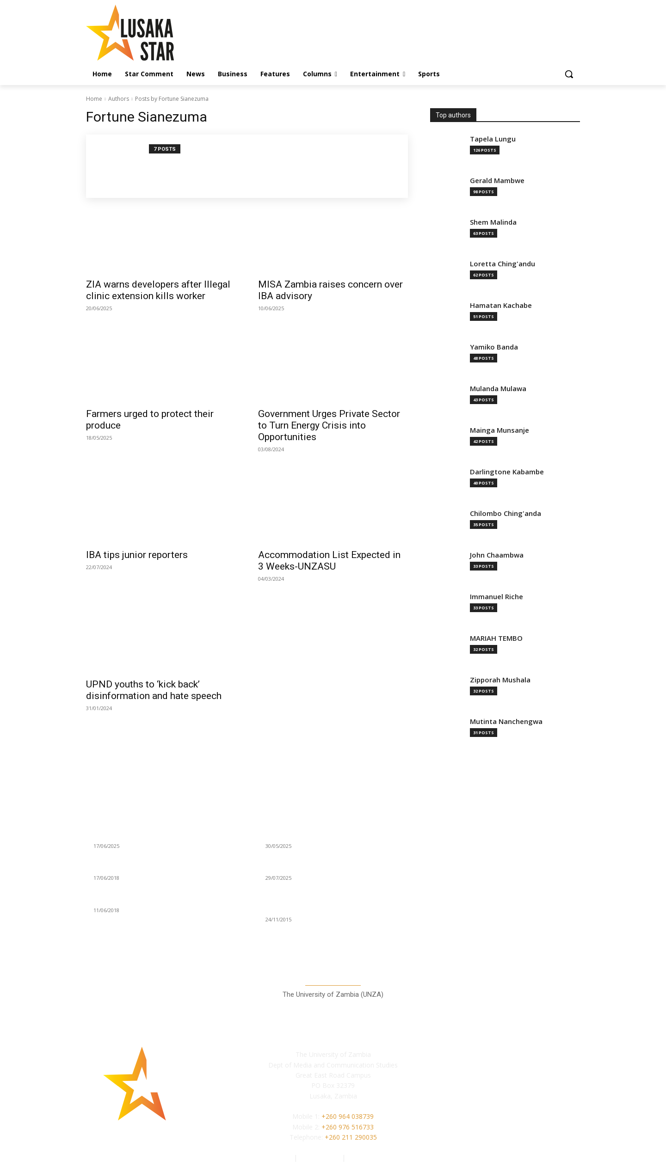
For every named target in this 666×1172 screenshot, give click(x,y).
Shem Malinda (493, 222)
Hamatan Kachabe (501, 305)
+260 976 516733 (347, 1127)
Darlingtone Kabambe (507, 471)
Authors (118, 99)
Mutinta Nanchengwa (506, 721)
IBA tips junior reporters (137, 554)
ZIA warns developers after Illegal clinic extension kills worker (158, 290)
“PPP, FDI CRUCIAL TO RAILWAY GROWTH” (157, 867)
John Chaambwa (497, 555)
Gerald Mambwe (497, 180)
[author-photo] (122, 166)
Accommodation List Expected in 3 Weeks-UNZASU (329, 560)
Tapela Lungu (493, 139)
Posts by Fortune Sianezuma (172, 99)
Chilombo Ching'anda (505, 513)
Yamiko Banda (494, 347)
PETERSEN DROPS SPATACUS (139, 898)
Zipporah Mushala (500, 679)
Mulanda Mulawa (498, 388)
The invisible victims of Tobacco (315, 867)
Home (94, 99)
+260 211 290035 (351, 1137)
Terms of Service (372, 1157)
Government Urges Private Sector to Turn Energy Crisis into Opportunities (329, 425)
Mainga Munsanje (499, 430)
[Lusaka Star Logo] (160, 33)
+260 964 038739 (347, 1116)
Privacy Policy (320, 1157)
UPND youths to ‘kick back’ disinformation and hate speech (154, 690)
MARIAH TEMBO (496, 638)
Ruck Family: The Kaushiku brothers (320, 834)
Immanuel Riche (496, 596)
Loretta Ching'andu (502, 263)
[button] (569, 74)
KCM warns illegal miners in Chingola (150, 834)
